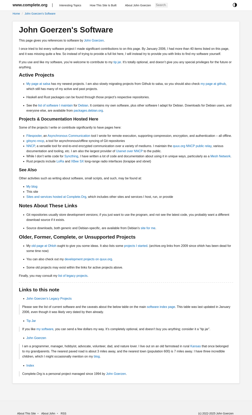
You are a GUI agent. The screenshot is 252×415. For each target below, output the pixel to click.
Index (30, 365)
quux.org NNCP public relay (192, 146)
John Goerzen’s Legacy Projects (49, 298)
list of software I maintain (55, 105)
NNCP (30, 146)
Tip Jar (31, 320)
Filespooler (34, 135)
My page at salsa (38, 83)
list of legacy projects (73, 275)
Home (16, 13)
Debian (83, 105)
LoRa (60, 161)
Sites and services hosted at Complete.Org (56, 196)
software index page (161, 306)
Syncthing (71, 156)
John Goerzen (94, 40)
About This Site (26, 413)
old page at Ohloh (44, 245)
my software (44, 329)
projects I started (135, 245)
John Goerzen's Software (40, 13)
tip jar (117, 62)
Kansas (195, 346)
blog (97, 356)
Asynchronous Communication (69, 135)
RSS (63, 413)
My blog (31, 186)
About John (48, 413)
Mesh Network (220, 156)
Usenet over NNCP (129, 151)
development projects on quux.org (88, 259)
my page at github (213, 83)
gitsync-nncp (35, 141)
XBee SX (77, 161)
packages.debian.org (88, 110)
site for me (148, 228)
